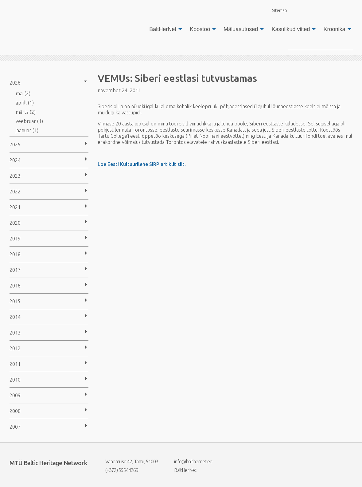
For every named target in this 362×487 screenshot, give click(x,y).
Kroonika (334, 29)
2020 (15, 223)
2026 (15, 82)
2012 (15, 348)
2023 (15, 176)
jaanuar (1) (27, 130)
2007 (15, 427)
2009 (15, 395)
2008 (15, 411)
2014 (15, 317)
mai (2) (23, 93)
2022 (15, 191)
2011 (15, 364)
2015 (15, 301)
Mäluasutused (241, 29)
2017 (15, 270)
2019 (15, 238)
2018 (15, 254)
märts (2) (26, 112)
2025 (15, 144)
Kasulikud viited (290, 29)
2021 (15, 207)
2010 (15, 379)
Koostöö (200, 29)
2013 (15, 332)
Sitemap (276, 10)
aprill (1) (25, 102)
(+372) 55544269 (118, 470)
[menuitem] (164, 29)
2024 (15, 160)
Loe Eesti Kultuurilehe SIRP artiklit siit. (142, 164)
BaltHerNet (162, 29)
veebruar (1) (29, 121)
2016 (15, 285)
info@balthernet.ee (189, 461)
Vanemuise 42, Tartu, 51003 (128, 461)
